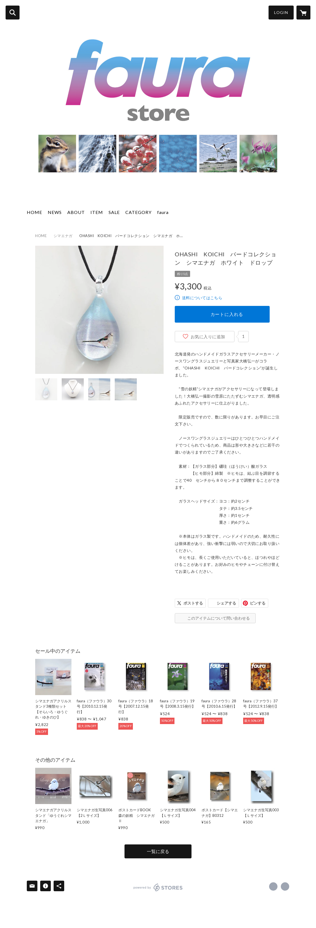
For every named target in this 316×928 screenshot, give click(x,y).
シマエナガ (63, 235)
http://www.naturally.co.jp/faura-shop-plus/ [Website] (285, 886)
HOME (34, 212)
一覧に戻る (158, 851)
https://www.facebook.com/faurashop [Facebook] (273, 886)
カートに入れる (226, 314)
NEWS (55, 212)
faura (163, 212)
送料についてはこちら (202, 297)
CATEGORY (138, 212)
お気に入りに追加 (208, 336)
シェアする (226, 603)
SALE (114, 212)
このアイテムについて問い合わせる (218, 618)
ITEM (96, 212)
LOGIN (281, 12)
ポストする (193, 603)
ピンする (257, 603)
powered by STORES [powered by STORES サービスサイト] (158, 887)
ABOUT (76, 212)
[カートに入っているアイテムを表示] (303, 13)
